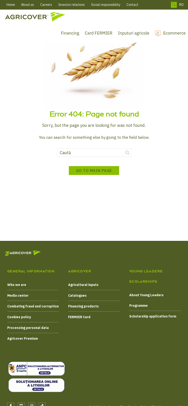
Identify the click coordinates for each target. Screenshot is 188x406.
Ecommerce (174, 33)
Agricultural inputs (83, 285)
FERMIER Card (79, 317)
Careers (46, 5)
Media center (18, 295)
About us (27, 5)
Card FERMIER (98, 33)
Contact (132, 5)
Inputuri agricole (133, 33)
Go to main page (94, 170)
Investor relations (71, 5)
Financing (70, 33)
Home (11, 5)
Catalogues (77, 295)
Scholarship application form (152, 316)
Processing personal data (28, 328)
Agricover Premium (22, 338)
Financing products (83, 306)
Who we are (16, 285)
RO (181, 4)
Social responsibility (105, 5)
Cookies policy (19, 317)
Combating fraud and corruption (33, 306)
